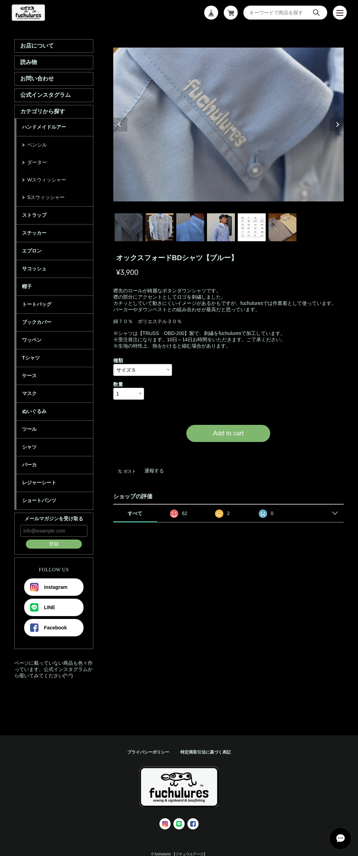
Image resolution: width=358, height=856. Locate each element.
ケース (29, 375)
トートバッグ (36, 304)
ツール (29, 429)
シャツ (29, 447)
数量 (118, 384)
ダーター (37, 162)
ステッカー (34, 233)
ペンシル (37, 145)
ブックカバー (36, 322)
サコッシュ (34, 268)
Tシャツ (31, 358)
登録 (54, 544)
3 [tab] (190, 227)
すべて (135, 513)
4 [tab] (221, 227)
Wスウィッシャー (46, 180)
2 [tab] (159, 227)
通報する (154, 470)
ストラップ (34, 215)
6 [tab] (282, 227)
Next (337, 124)
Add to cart (228, 433)
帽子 (27, 286)
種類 (118, 360)
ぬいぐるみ (34, 411)
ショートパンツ (39, 500)
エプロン (32, 251)
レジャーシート (39, 482)
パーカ (29, 465)
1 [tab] (129, 227)
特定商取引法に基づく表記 (205, 752)
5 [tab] (252, 227)
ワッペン (32, 340)
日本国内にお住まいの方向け (228, 450)
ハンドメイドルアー (44, 127)
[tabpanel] (228, 124)
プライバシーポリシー (148, 752)
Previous (120, 124)
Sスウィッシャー (46, 197)
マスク (29, 393)
